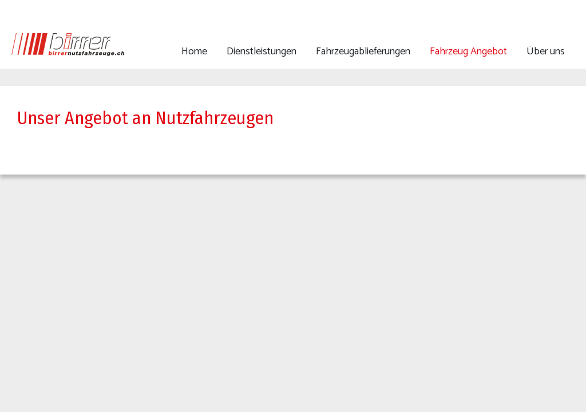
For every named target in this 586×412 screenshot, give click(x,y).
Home (194, 51)
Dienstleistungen (261, 51)
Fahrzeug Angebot (468, 51)
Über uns (545, 51)
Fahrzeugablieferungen (363, 51)
